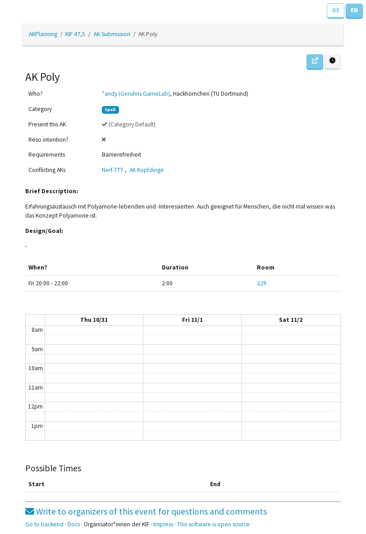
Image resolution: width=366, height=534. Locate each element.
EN (354, 10)
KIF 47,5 (75, 34)
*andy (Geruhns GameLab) (136, 94)
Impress (163, 524)
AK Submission (112, 34)
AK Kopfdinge (146, 170)
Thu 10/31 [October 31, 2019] (94, 320)
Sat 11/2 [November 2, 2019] (290, 320)
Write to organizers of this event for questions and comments (146, 511)
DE (335, 10)
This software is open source (213, 524)
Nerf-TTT (113, 170)
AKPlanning (43, 34)
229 (261, 283)
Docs (74, 524)
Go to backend (44, 524)
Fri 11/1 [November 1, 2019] (192, 320)
